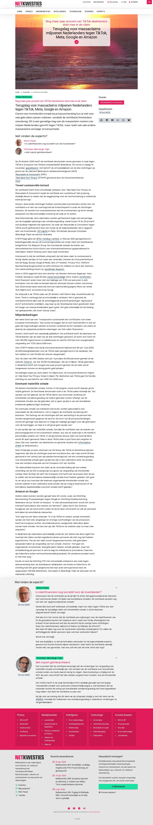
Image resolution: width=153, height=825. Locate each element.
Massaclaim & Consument (28, 174)
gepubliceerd (32, 168)
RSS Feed (21, 792)
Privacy (29, 11)
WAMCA (39, 699)
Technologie (75, 11)
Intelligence (60, 11)
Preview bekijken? (107, 792)
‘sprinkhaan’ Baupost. (54, 269)
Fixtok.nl (28, 362)
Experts (101, 11)
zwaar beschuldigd (56, 277)
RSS (124, 2)
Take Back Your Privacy (26, 178)
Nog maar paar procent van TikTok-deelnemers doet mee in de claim (76, 23)
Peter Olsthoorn (23, 97)
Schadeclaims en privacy (111, 102)
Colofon (86, 2)
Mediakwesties (43, 11)
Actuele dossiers (123, 715)
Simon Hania (42, 588)
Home (19, 11)
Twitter (20, 795)
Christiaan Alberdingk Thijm (49, 658)
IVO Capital (42, 231)
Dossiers (89, 11)
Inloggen (112, 2)
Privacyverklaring (93, 812)
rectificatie (84, 277)
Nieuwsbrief (98, 2)
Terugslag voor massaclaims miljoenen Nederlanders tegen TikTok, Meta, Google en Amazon (76, 33)
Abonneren (118, 786)
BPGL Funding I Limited (48, 239)
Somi (18, 181)
